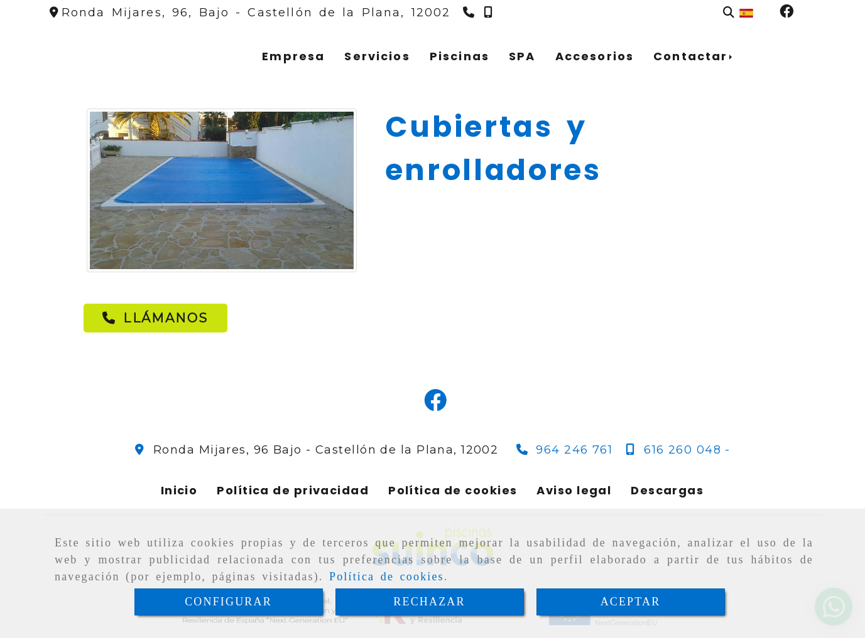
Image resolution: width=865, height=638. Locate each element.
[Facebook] (786, 12)
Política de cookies (386, 576)
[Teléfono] (470, 12)
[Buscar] (729, 13)
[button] (155, 318)
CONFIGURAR (228, 601)
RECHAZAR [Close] (429, 601)
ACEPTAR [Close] (631, 601)
